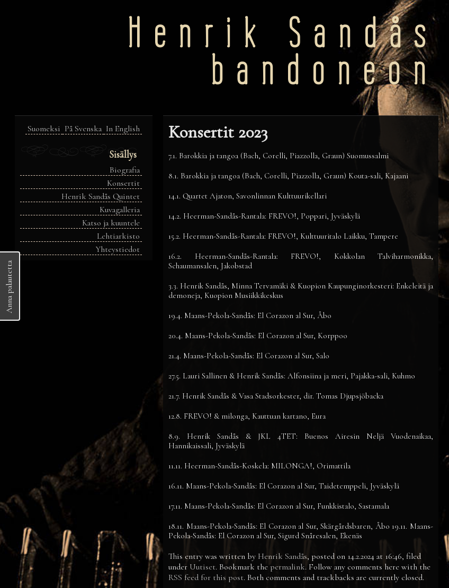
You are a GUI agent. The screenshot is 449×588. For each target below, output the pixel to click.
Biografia (125, 170)
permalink (287, 567)
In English (123, 128)
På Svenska (83, 128)
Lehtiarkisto (118, 236)
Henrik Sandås (282, 556)
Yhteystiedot (117, 249)
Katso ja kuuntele (111, 223)
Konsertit (123, 183)
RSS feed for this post (206, 577)
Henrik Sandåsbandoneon (283, 52)
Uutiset (202, 567)
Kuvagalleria (120, 209)
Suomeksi (44, 128)
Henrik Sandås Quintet (100, 196)
